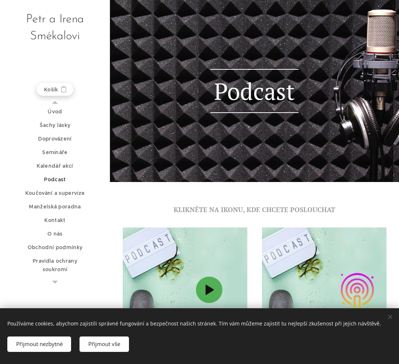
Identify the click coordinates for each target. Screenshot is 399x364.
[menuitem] (55, 112)
